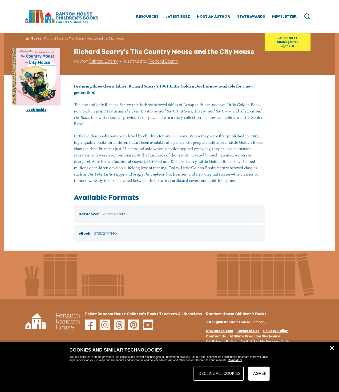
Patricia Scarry (103, 61)
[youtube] (148, 325)
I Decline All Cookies (219, 374)
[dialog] (169, 367)
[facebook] (90, 325)
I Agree (258, 374)
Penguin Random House (229, 322)
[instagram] (105, 325)
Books (36, 38)
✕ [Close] (332, 348)
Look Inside (36, 110)
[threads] (119, 325)
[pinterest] (133, 325)
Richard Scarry (163, 61)
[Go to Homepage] (61, 16)
